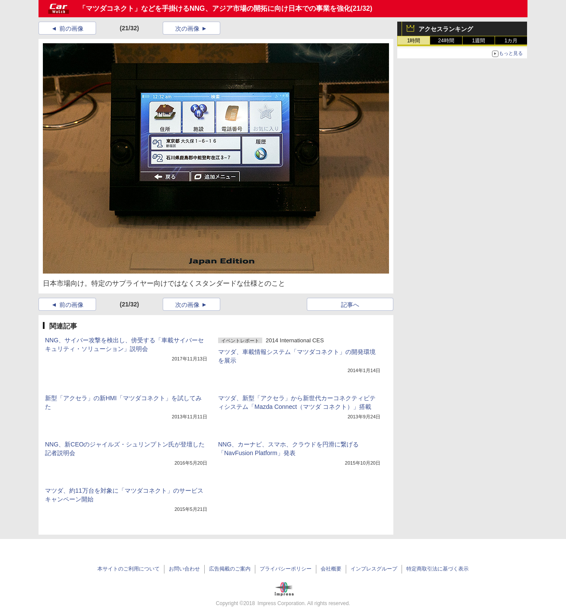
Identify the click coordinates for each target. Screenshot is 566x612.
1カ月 (511, 41)
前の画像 (71, 28)
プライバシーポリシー (286, 569)
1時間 (414, 41)
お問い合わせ (184, 569)
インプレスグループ (374, 569)
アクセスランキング (445, 29)
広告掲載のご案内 (230, 569)
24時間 (446, 41)
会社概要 (331, 569)
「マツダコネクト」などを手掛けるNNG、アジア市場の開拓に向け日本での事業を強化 (215, 8)
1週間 (479, 41)
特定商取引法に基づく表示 (437, 569)
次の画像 (187, 28)
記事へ (350, 304)
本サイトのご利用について (128, 569)
